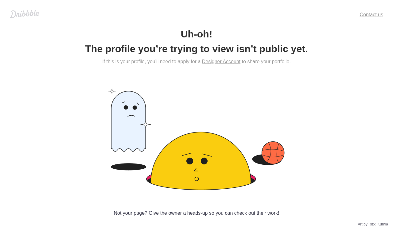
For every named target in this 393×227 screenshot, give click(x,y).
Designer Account (221, 61)
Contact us (371, 14)
